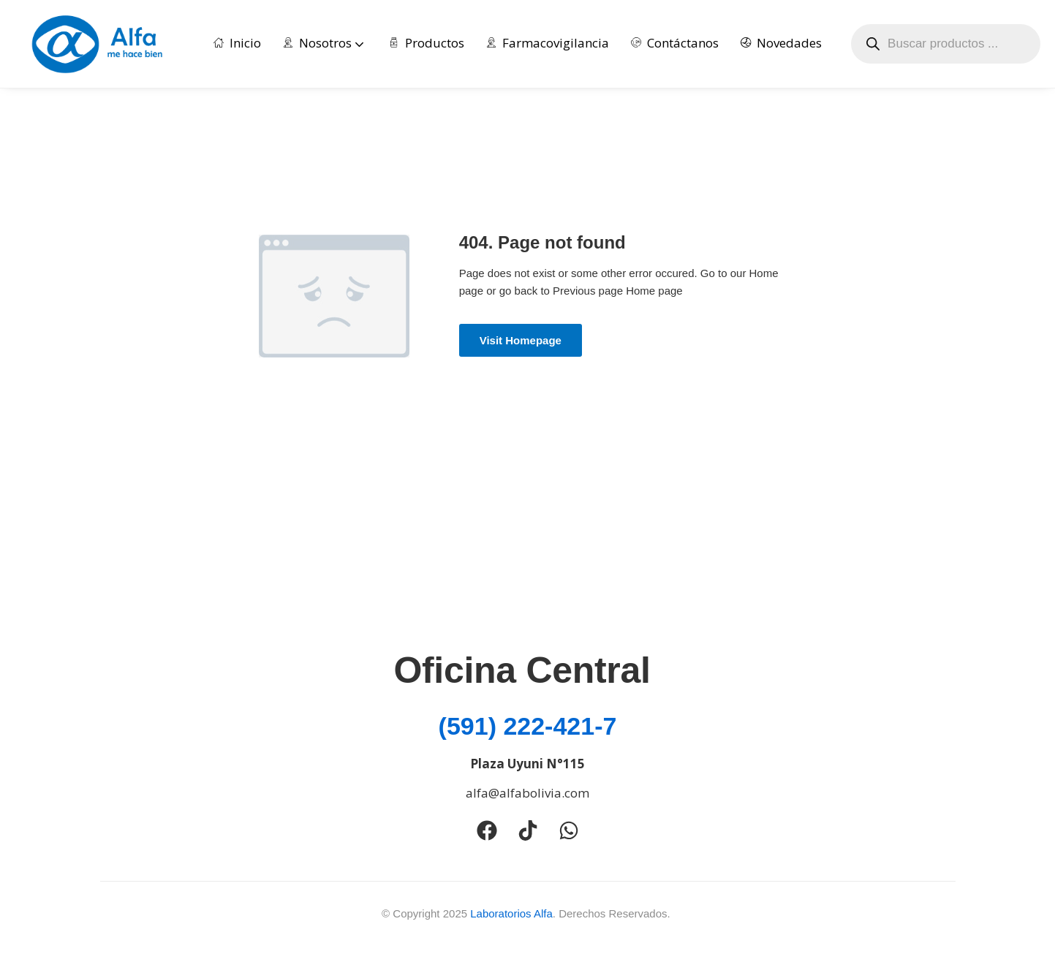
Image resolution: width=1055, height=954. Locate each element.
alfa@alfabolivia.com (527, 792)
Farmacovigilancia (547, 42)
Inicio (237, 42)
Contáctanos (675, 42)
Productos (426, 42)
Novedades (781, 42)
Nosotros (325, 42)
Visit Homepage (520, 340)
